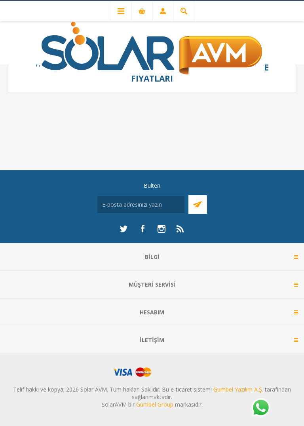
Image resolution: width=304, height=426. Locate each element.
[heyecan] (123, 229)
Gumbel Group (154, 404)
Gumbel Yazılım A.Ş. (238, 389)
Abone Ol (197, 204)
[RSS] (180, 229)
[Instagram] (161, 229)
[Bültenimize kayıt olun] (140, 204)
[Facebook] (142, 229)
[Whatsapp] (260, 408)
